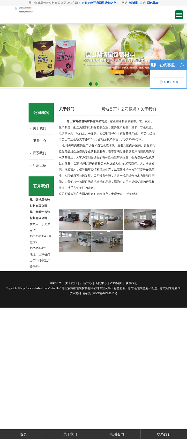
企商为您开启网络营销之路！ (100, 3)
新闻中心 (101, 283)
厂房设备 (39, 165)
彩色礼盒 (152, 3)
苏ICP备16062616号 (104, 293)
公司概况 (128, 109)
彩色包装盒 (138, 288)
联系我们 (39, 153)
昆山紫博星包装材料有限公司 (80, 288)
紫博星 (133, 3)
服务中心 (39, 141)
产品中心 (86, 283)
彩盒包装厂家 (122, 288)
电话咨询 (117, 434)
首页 (23, 434)
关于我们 (39, 128)
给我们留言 (171, 82)
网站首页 (109, 109)
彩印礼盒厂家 (154, 288)
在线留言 (116, 283)
